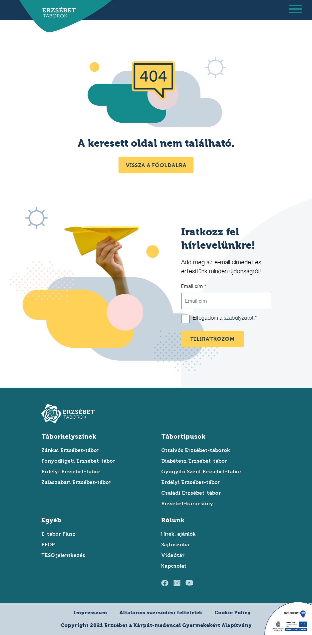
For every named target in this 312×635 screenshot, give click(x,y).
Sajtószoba (175, 545)
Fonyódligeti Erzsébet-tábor (78, 461)
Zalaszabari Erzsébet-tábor (76, 482)
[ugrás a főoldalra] (57, 12)
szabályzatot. (239, 318)
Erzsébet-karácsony (187, 504)
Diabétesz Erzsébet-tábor (194, 461)
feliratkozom (212, 339)
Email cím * (193, 286)
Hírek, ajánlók (178, 534)
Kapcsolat (173, 566)
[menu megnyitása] (295, 10)
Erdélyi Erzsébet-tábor (70, 472)
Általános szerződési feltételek (160, 613)
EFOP (48, 545)
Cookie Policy (232, 613)
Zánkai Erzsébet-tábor (70, 450)
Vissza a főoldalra (156, 165)
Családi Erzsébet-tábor (191, 493)
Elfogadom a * (225, 318)
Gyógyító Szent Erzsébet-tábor (201, 472)
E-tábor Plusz (58, 534)
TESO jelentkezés (63, 555)
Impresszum (90, 613)
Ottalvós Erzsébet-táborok (195, 450)
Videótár (172, 555)
